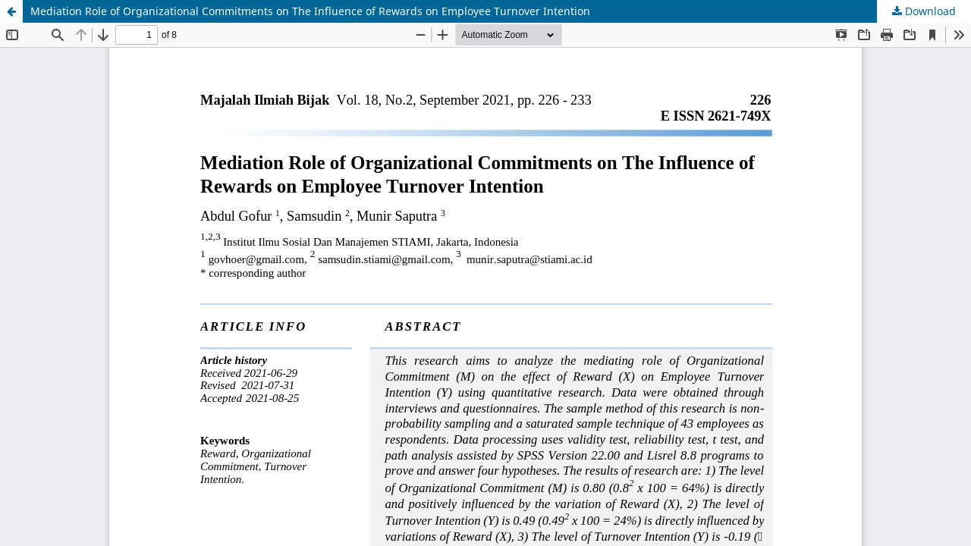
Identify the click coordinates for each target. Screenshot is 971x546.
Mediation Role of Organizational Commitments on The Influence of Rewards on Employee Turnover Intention (310, 11)
